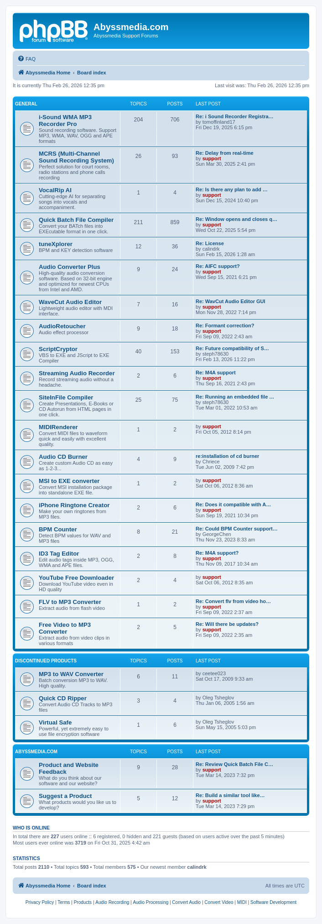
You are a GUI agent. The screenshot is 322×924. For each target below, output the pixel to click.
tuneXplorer (56, 244)
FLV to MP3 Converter (70, 601)
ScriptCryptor (58, 349)
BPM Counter (58, 529)
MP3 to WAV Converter (71, 674)
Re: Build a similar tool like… (230, 795)
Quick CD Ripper (63, 698)
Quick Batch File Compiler (76, 219)
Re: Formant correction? (225, 325)
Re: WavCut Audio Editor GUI (230, 301)
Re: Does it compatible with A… (233, 504)
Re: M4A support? (217, 553)
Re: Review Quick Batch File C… (234, 764)
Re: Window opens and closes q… (236, 219)
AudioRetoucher (62, 326)
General (26, 103)
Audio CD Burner (63, 456)
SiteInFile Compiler (66, 397)
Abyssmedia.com (36, 751)
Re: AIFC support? (218, 266)
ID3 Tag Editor (59, 553)
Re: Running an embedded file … (235, 396)
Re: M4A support (216, 372)
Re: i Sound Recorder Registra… (235, 116)
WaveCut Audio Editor (70, 302)
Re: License (210, 243)
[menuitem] (26, 58)
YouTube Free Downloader (76, 577)
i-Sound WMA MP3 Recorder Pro (65, 120)
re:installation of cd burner (227, 456)
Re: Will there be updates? (227, 624)
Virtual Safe (55, 722)
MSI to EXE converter (69, 481)
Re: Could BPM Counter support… (237, 528)
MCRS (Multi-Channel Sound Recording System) (76, 157)
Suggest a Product (65, 796)
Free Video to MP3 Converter (65, 628)
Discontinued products (46, 660)
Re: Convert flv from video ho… (233, 601)
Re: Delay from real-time (225, 153)
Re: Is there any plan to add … (232, 189)
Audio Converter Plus (69, 266)
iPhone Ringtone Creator (74, 505)
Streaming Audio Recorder (77, 373)
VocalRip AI (55, 190)
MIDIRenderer (58, 427)
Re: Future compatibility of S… (232, 348)
